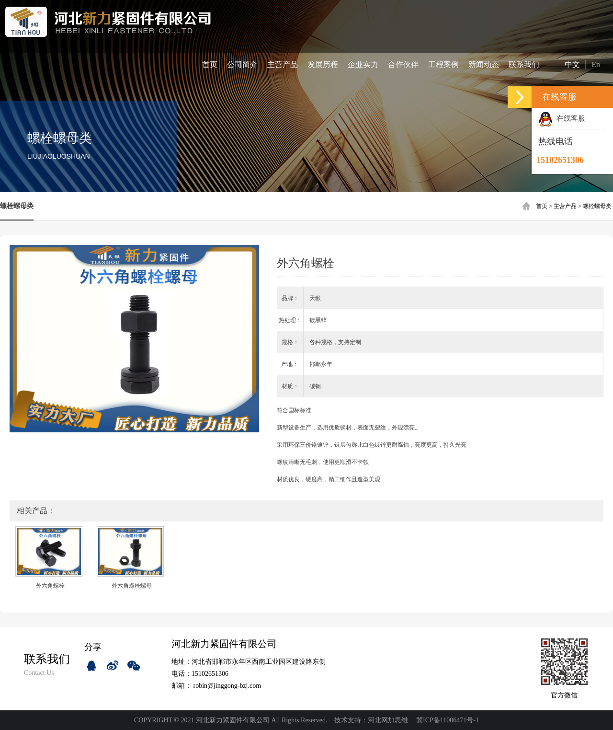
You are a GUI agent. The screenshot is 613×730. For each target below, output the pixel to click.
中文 (565, 64)
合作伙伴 (403, 64)
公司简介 (242, 64)
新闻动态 (483, 64)
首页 (209, 64)
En (595, 64)
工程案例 (443, 64)
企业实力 (363, 64)
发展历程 (322, 64)
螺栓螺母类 (597, 206)
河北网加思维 (388, 720)
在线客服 (561, 118)
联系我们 (524, 64)
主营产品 (282, 64)
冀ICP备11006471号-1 (447, 720)
